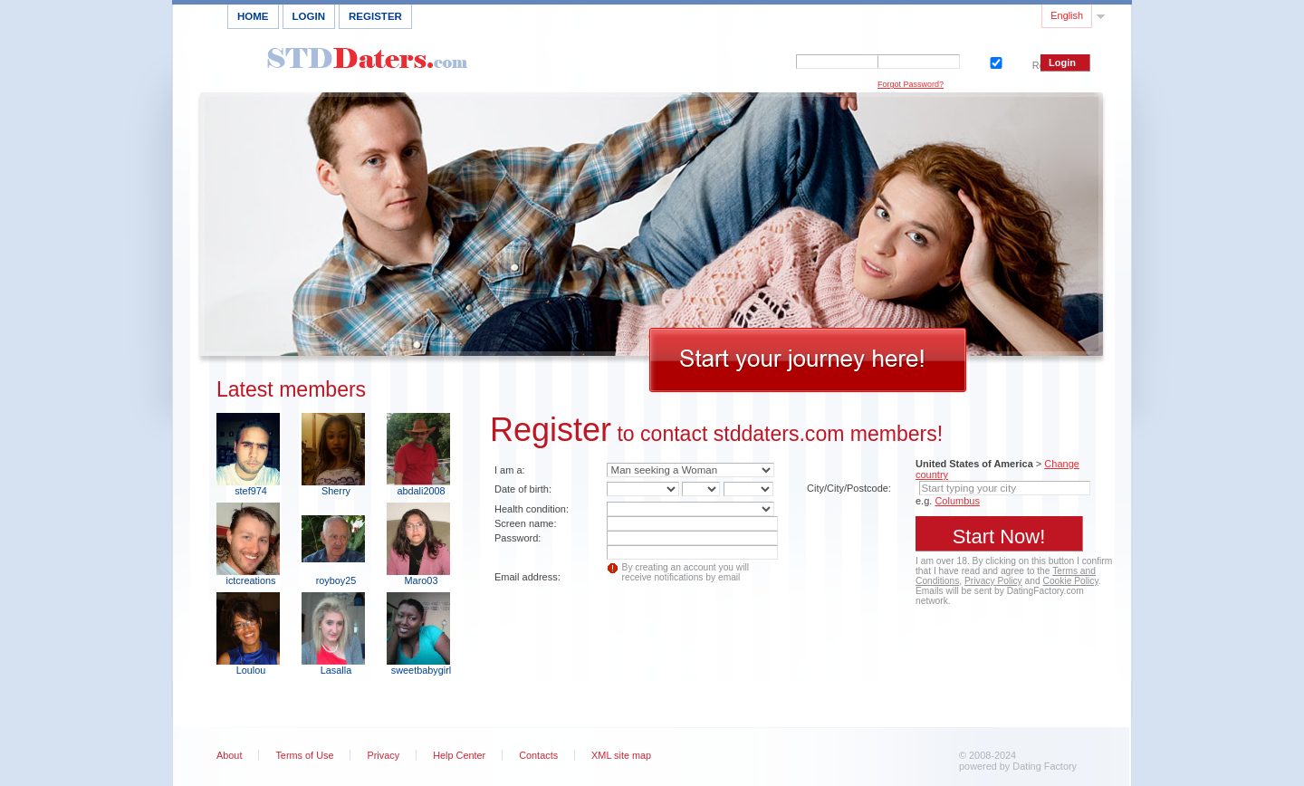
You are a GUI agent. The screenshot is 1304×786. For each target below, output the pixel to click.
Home (253, 16)
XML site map (621, 755)
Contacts (538, 755)
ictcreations (250, 580)
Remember (994, 61)
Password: (517, 537)
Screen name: (525, 523)
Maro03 (421, 580)
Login (308, 16)
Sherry (335, 490)
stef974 (251, 490)
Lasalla (336, 670)
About (229, 755)
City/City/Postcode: (849, 488)
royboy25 (336, 580)
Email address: (527, 576)
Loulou (251, 670)
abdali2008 (421, 490)
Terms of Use (304, 755)
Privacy (383, 755)
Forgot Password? (910, 84)
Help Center (459, 755)
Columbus (957, 500)
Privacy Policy (993, 581)
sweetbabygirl (421, 670)
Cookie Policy (1070, 581)
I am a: (509, 470)
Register (375, 16)
